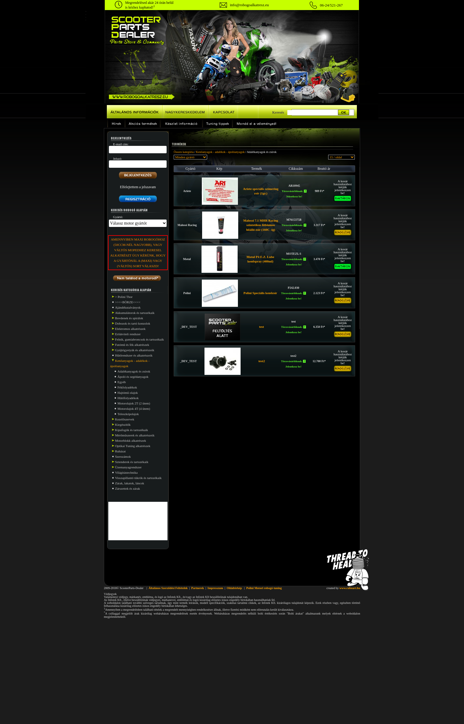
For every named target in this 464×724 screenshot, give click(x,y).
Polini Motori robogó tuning (264, 588)
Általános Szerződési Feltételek (168, 588)
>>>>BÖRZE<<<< (128, 302)
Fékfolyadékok (127, 387)
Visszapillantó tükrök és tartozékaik (138, 478)
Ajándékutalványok (128, 307)
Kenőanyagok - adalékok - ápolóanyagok (220, 152)
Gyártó (190, 169)
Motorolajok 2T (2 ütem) (133, 403)
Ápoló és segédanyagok (132, 376)
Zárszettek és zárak (127, 488)
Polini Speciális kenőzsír (260, 293)
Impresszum (215, 588)
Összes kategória (184, 152)
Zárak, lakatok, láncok (129, 483)
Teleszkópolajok (128, 414)
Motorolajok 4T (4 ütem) (133, 408)
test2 (261, 361)
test (261, 326)
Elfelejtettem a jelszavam (138, 187)
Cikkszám (296, 169)
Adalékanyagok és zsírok (133, 371)
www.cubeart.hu (349, 588)
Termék (256, 169)
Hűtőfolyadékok (127, 398)
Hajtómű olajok (127, 392)
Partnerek (197, 588)
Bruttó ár (324, 169)
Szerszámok (123, 456)
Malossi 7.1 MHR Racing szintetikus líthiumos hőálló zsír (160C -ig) (260, 225)
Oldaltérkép (234, 588)
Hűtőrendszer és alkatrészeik (133, 355)
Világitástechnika (126, 472)
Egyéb (121, 382)
